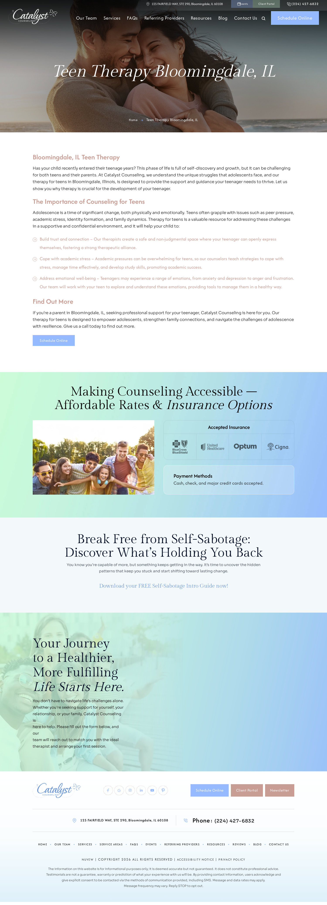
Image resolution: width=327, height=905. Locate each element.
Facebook (93, 794)
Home (44, 848)
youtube (150, 794)
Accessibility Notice (194, 863)
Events (217, 5)
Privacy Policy (236, 863)
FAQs (132, 20)
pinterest (164, 794)
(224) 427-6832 (300, 5)
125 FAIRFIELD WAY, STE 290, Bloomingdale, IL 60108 (155, 5)
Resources (201, 20)
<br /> (226, 692)
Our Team (86, 20)
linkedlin (135, 794)
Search (264, 21)
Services (112, 20)
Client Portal (248, 5)
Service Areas (111, 848)
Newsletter (277, 794)
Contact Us (245, 20)
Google (107, 794)
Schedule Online (295, 20)
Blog (223, 20)
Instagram (121, 794)
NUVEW (82, 863)
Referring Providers (164, 20)
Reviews (238, 848)
